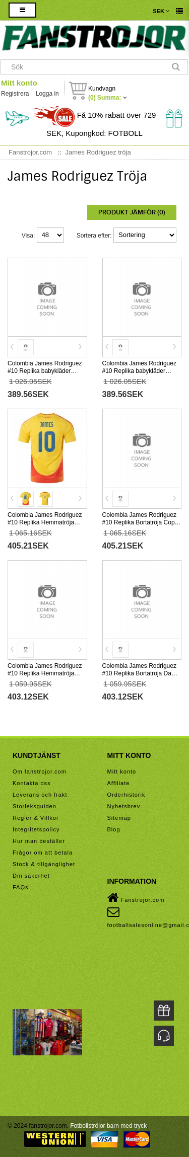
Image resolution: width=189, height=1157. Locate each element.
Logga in (47, 93)
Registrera (15, 93)
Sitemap (119, 818)
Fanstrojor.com (136, 898)
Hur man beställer (39, 841)
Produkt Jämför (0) (131, 212)
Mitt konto (19, 83)
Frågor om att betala (43, 853)
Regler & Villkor (36, 818)
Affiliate (118, 783)
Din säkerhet (31, 876)
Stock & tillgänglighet (44, 864)
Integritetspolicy (36, 829)
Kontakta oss (32, 783)
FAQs (21, 887)
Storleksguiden (34, 806)
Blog (113, 829)
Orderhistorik (126, 795)
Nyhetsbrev (124, 806)
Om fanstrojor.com (40, 771)
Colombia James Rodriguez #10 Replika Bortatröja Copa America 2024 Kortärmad (140, 522)
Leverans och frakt (40, 795)
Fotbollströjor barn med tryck (108, 1125)
